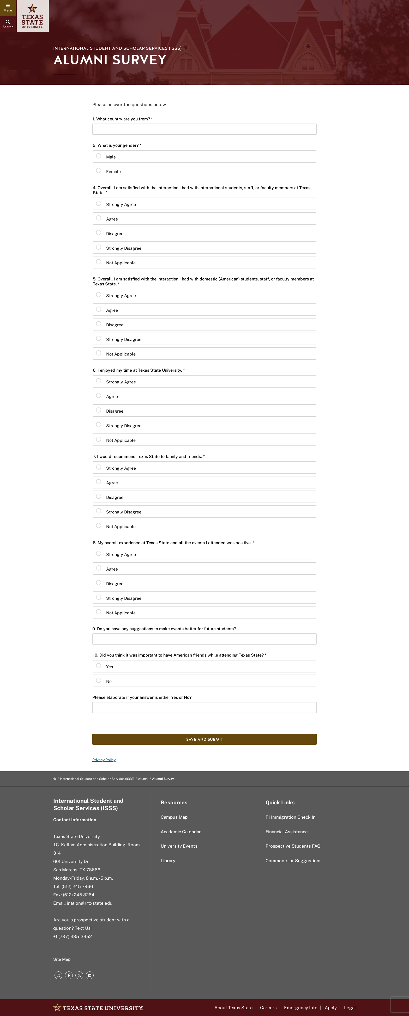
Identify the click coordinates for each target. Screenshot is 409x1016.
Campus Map (174, 817)
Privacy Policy (104, 760)
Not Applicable (121, 262)
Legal (350, 1007)
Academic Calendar (181, 831)
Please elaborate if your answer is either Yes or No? (141, 697)
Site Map (62, 959)
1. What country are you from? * (122, 119)
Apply (331, 1007)
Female (113, 171)
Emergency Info (300, 1007)
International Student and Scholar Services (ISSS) (117, 48)
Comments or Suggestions (294, 860)
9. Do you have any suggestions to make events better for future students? (164, 628)
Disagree (114, 233)
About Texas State (233, 1007)
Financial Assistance (287, 831)
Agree (112, 219)
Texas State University (76, 836)
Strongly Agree (121, 204)
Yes (109, 666)
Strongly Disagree (123, 248)
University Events (179, 846)
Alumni (143, 779)
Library (168, 860)
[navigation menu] (8, 8)
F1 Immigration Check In (291, 817)
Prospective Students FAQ (293, 846)
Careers (268, 1007)
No (109, 681)
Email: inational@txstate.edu (82, 903)
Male (111, 157)
